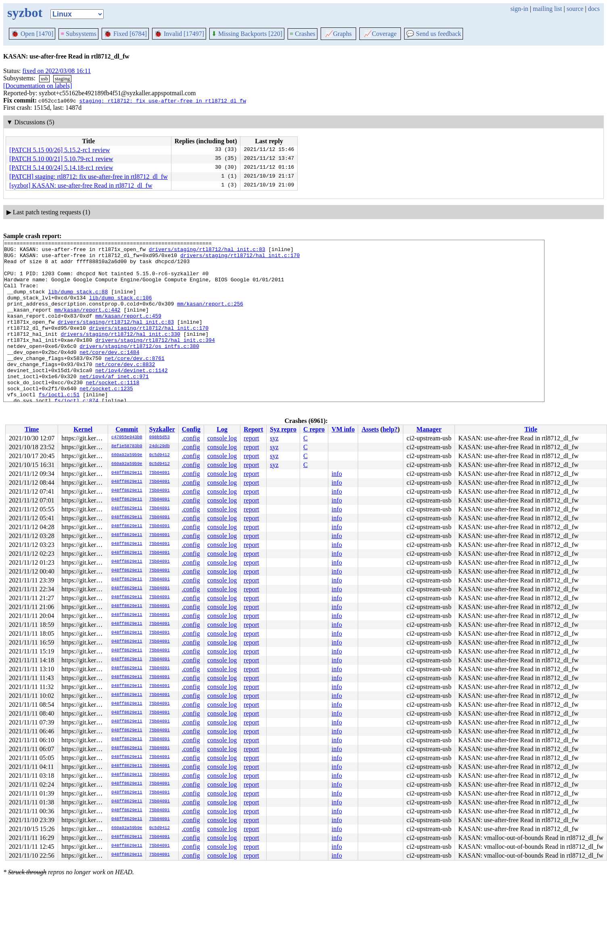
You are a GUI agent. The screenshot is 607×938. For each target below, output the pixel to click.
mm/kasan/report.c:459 (128, 331)
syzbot (24, 12)
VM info (343, 429)
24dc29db (159, 446)
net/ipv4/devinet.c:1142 (131, 396)
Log (222, 429)
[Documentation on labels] (37, 85)
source (575, 8)
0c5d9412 (159, 455)
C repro (314, 429)
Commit (126, 429)
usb (44, 78)
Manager (429, 429)
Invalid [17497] (179, 33)
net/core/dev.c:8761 (135, 382)
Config (191, 429)
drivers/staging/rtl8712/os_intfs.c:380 (139, 367)
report (251, 438)
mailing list (547, 8)
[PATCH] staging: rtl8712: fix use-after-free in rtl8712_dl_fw (88, 176)
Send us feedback (433, 33)
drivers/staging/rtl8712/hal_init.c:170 (240, 258)
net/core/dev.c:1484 (109, 375)
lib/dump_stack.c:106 (120, 309)
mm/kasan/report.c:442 (87, 324)
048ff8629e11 (126, 473)
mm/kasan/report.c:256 (210, 316)
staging (62, 78)
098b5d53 (159, 437)
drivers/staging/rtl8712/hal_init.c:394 (155, 360)
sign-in (519, 8)
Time (32, 429)
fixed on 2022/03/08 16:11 (57, 70)
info (337, 473)
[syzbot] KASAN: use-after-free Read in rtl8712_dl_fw (80, 185)
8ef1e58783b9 (126, 446)
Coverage (380, 33)
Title (530, 429)
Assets (370, 429)
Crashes (302, 33)
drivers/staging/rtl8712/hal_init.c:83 (207, 251)
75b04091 (159, 473)
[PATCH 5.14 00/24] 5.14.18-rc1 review (61, 167)
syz (274, 438)
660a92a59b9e (126, 455)
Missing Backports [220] (246, 33)
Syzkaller (162, 429)
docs (594, 8)
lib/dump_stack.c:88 (78, 302)
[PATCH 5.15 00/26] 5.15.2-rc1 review (59, 150)
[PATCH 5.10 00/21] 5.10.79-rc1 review (61, 158)
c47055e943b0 (126, 437)
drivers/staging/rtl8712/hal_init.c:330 (120, 353)
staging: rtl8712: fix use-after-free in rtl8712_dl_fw (162, 100)
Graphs (338, 33)
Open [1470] (32, 33)
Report (253, 429)
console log (222, 438)
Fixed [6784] (125, 33)
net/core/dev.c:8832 (125, 389)
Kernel (82, 429)
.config (191, 438)
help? (389, 429)
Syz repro (283, 429)
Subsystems (78, 33)
